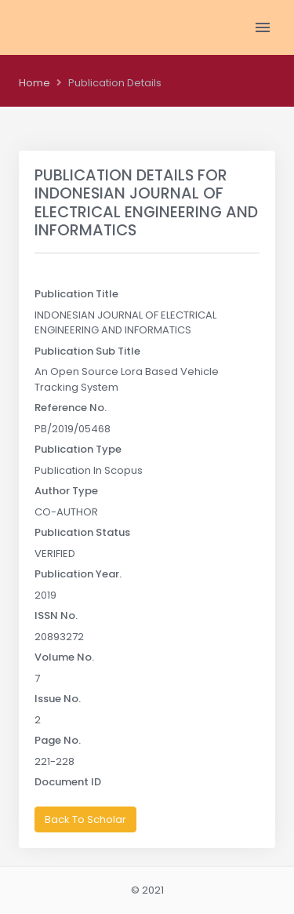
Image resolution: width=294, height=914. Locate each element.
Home (34, 82)
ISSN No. (56, 615)
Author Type (66, 490)
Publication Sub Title (87, 351)
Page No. (57, 740)
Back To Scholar (85, 819)
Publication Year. (78, 573)
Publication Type (78, 449)
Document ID (67, 781)
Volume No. (64, 657)
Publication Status (82, 532)
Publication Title (76, 293)
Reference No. (70, 407)
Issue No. (57, 698)
